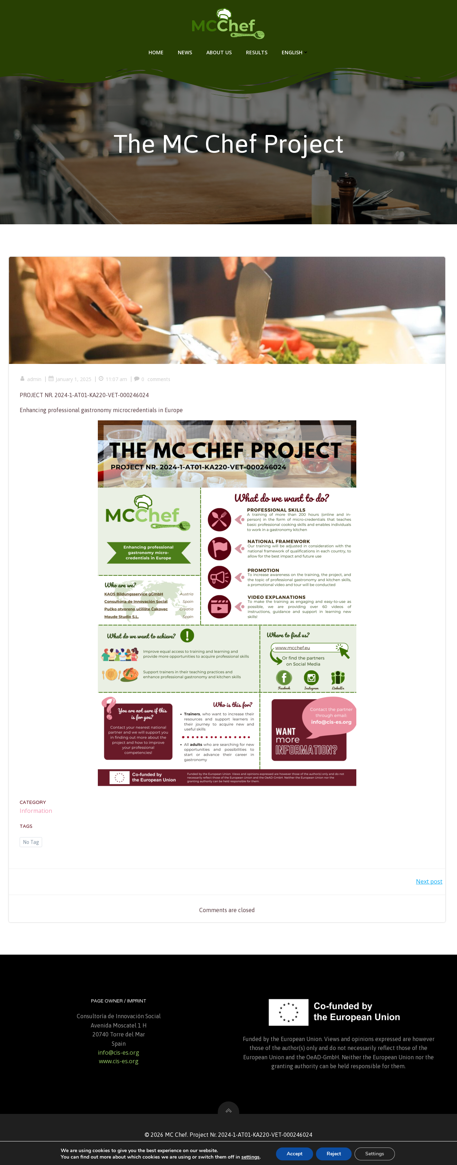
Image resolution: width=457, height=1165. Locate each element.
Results (256, 52)
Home (156, 52)
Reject (334, 1153)
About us (219, 52)
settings (250, 1157)
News (185, 52)
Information (36, 811)
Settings (374, 1153)
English (295, 52)
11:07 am (112, 379)
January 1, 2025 (69, 379)
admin (30, 379)
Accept (294, 1153)
